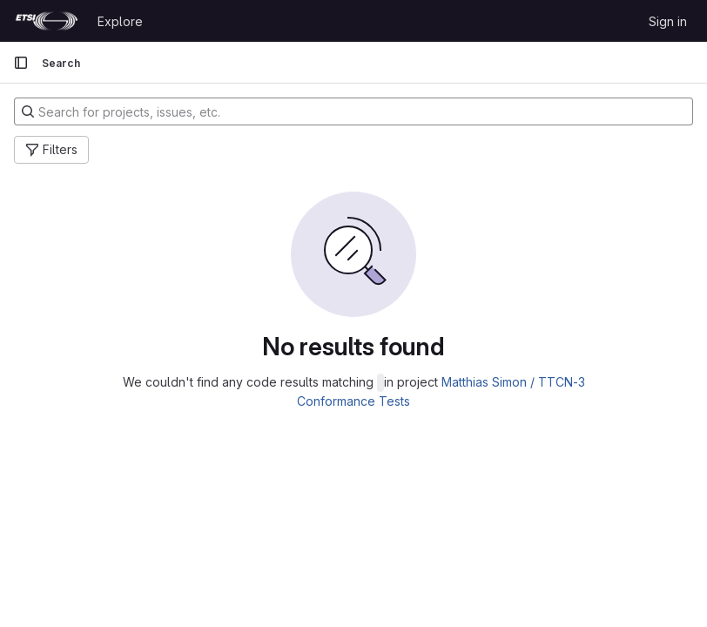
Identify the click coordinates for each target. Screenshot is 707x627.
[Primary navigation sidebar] (21, 63)
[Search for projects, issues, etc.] (353, 111)
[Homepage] (47, 21)
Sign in (668, 21)
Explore (120, 21)
